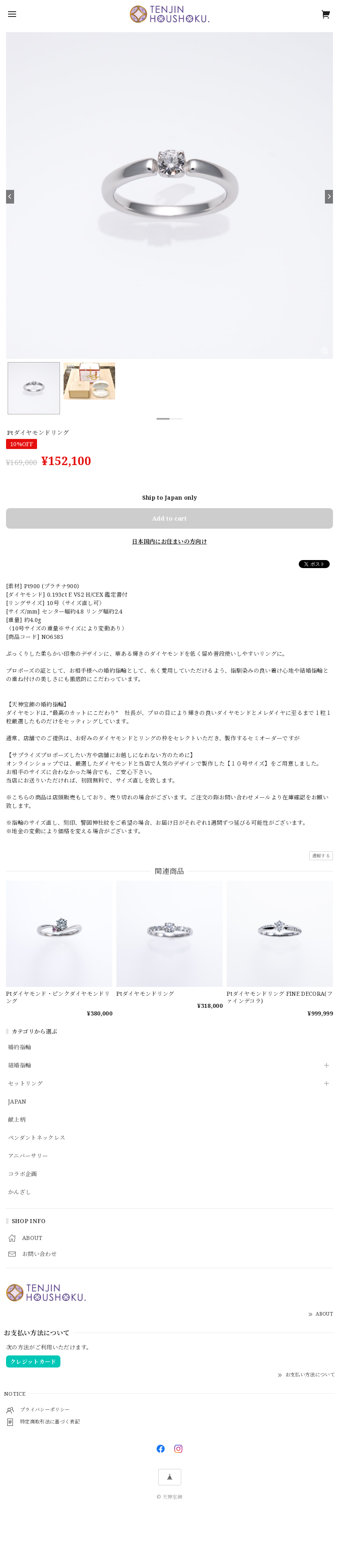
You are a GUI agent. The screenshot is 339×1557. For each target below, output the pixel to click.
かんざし (19, 1192)
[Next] (329, 197)
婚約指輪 (19, 1047)
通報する (321, 856)
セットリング (25, 1083)
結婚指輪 (19, 1065)
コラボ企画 (22, 1174)
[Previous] (10, 197)
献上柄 (16, 1119)
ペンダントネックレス (36, 1138)
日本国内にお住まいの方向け (169, 541)
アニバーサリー (28, 1156)
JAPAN (17, 1101)
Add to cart (169, 518)
